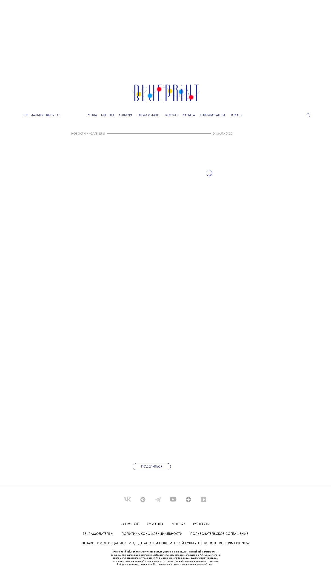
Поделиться (151, 466)
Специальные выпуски (42, 115)
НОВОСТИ (78, 133)
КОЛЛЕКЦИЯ (97, 133)
